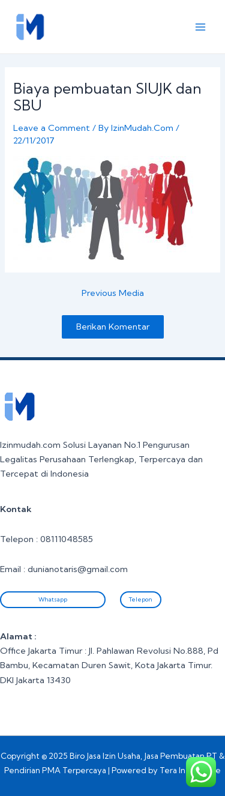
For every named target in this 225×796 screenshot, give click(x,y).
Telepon (140, 599)
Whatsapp (52, 599)
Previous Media (113, 293)
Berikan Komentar (112, 326)
